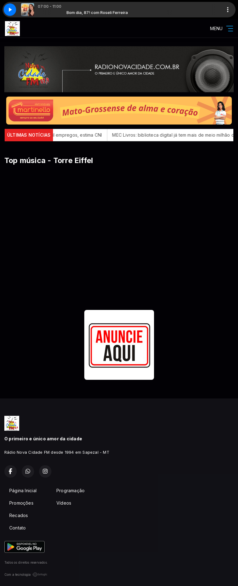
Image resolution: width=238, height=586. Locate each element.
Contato (17, 527)
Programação (70, 490)
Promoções (21, 503)
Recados (18, 515)
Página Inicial (23, 490)
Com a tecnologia (25, 574)
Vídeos (63, 503)
